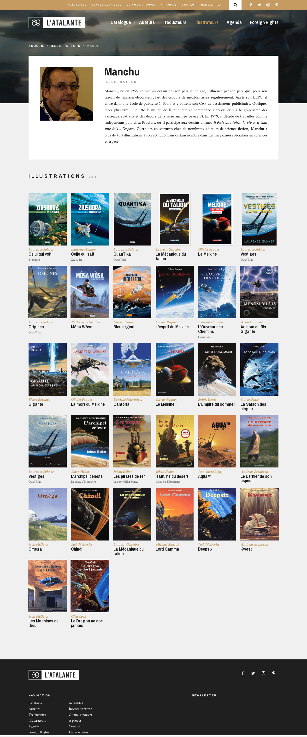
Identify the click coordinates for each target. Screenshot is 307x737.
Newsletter (211, 5)
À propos (169, 5)
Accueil (36, 45)
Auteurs (147, 22)
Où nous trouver (141, 5)
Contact (189, 5)
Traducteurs (174, 22)
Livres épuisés (78, 733)
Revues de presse (106, 5)
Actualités (77, 5)
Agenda (234, 22)
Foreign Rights (264, 22)
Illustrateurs (206, 22)
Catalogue (121, 22)
